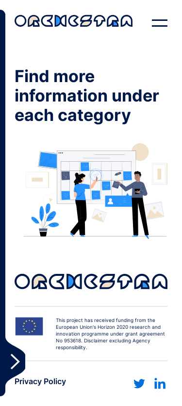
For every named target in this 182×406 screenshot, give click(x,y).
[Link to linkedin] (159, 383)
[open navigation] (159, 23)
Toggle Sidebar (12, 203)
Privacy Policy (40, 381)
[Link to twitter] (139, 383)
